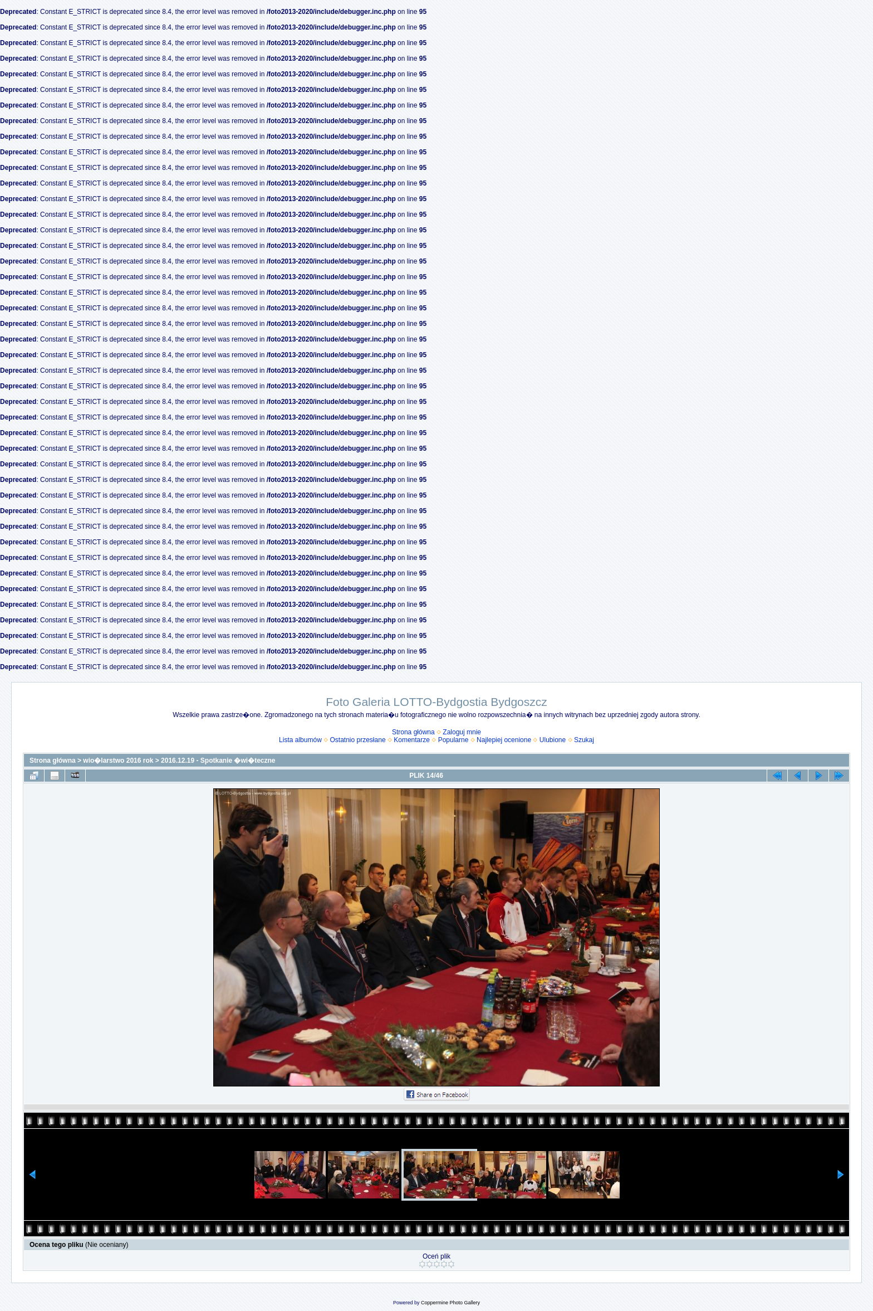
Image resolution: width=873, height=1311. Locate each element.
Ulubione (553, 740)
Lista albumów (300, 740)
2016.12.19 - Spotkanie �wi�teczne (218, 760)
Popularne (453, 740)
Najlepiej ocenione (504, 740)
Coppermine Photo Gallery (450, 1302)
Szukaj (584, 740)
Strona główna (413, 732)
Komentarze (412, 740)
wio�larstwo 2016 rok (118, 760)
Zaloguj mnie (462, 732)
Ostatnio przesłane (358, 740)
